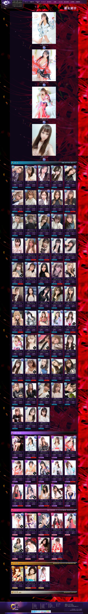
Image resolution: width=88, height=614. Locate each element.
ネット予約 (35, 608)
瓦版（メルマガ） (52, 607)
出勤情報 (43, 607)
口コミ (58, 606)
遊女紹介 (43, 606)
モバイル (35, 607)
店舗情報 (35, 606)
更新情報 (51, 606)
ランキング (43, 608)
